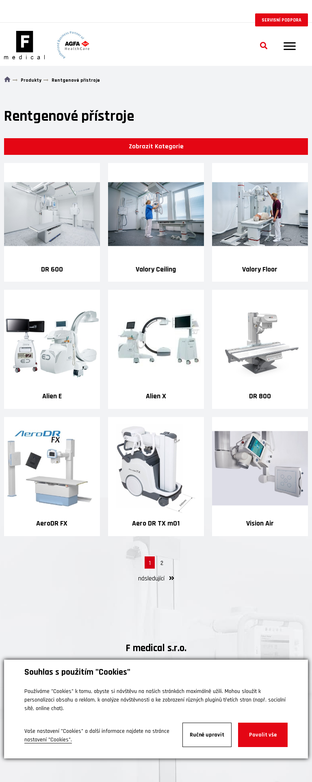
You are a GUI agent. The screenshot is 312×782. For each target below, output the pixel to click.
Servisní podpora (281, 20)
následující (156, 578)
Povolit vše (263, 735)
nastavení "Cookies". (48, 739)
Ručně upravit (207, 735)
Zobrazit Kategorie (156, 146)
